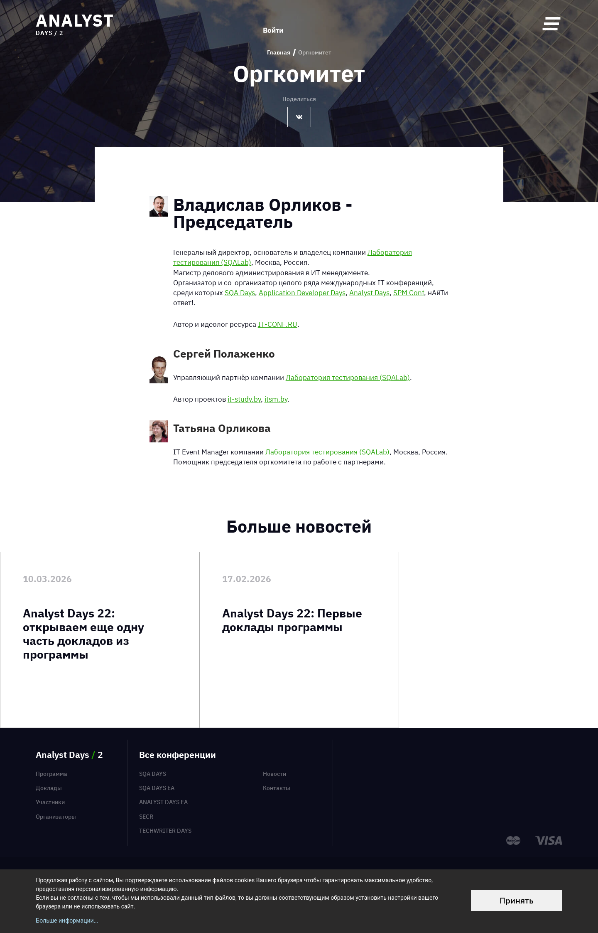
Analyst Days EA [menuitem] (163, 802)
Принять (517, 900)
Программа (51, 774)
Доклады (49, 788)
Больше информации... (67, 920)
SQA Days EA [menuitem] (156, 788)
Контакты (276, 788)
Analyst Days (369, 292)
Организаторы (56, 816)
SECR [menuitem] (146, 816)
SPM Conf (408, 292)
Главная (278, 52)
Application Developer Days (302, 292)
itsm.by (276, 399)
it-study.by (244, 399)
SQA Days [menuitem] (152, 774)
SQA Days (240, 292)
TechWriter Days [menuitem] (165, 830)
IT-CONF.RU (277, 324)
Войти (273, 23)
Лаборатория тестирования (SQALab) (348, 377)
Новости (274, 774)
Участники (50, 802)
